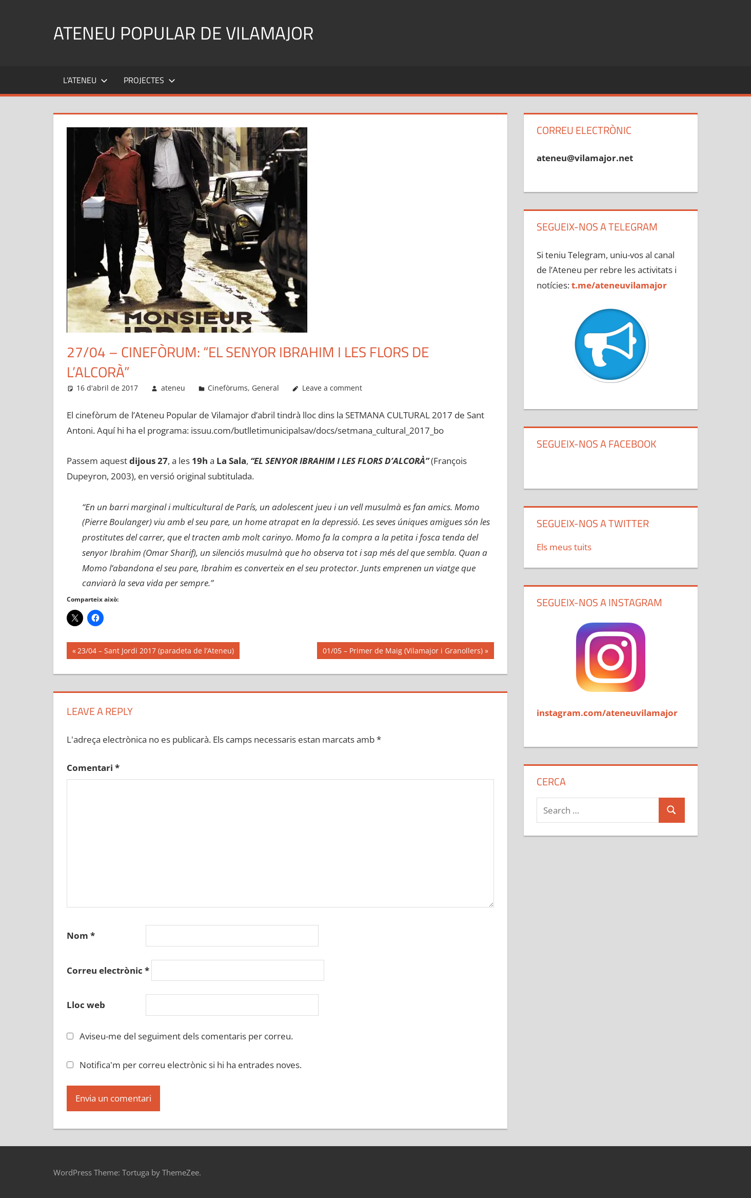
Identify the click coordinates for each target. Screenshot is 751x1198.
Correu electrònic (108, 970)
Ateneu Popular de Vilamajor (185, 32)
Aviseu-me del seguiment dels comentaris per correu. (186, 1036)
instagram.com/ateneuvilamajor (607, 713)
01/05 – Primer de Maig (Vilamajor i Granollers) (402, 651)
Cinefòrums (228, 388)
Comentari (93, 768)
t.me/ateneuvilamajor (619, 285)
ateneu (173, 388)
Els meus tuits (564, 547)
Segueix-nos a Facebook (596, 444)
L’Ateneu (85, 80)
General (265, 388)
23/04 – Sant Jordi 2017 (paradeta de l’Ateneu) (155, 651)
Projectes (149, 80)
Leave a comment (332, 388)
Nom (81, 935)
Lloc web (86, 1005)
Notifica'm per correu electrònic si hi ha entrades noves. (191, 1065)
